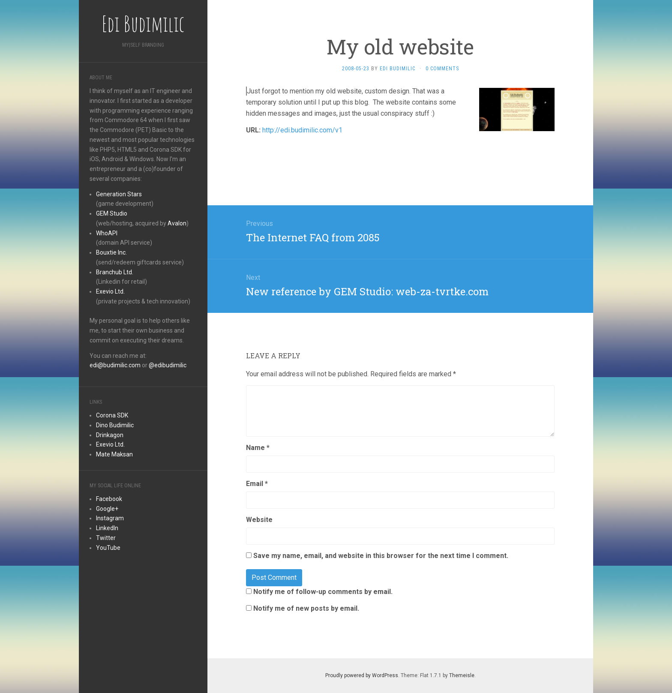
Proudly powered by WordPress (361, 675)
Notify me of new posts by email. (306, 608)
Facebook (109, 498)
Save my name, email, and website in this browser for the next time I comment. (380, 556)
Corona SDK (112, 415)
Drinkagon (109, 435)
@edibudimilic (167, 365)
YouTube (108, 547)
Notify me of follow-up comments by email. (323, 592)
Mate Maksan (114, 454)
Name (258, 448)
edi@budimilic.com (115, 365)
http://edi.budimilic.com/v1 (302, 130)
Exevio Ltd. (110, 291)
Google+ (107, 508)
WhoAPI (106, 233)
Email (257, 484)
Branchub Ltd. (114, 272)
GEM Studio (111, 213)
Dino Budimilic (115, 425)
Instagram (110, 518)
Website (259, 520)
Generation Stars (119, 194)
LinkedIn (107, 528)
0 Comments (442, 69)
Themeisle (461, 675)
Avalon (177, 223)
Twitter (106, 537)
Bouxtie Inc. (111, 252)
